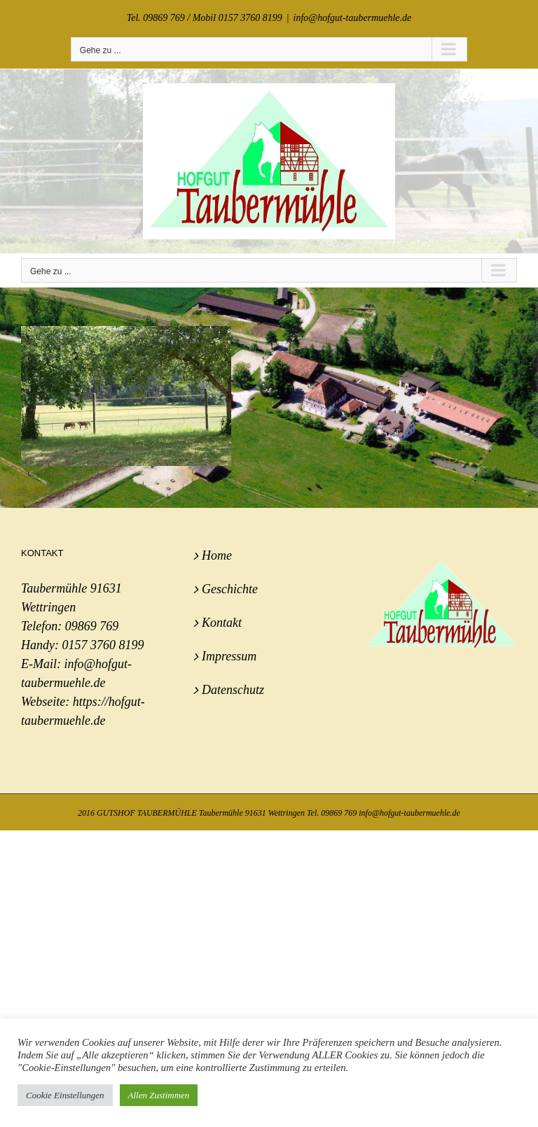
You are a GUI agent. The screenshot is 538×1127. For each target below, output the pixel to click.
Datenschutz (233, 690)
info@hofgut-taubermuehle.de (353, 18)
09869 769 (92, 626)
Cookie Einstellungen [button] (65, 1095)
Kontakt (222, 623)
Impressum (229, 656)
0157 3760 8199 (103, 645)
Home (217, 555)
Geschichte (230, 589)
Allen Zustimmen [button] (159, 1095)
